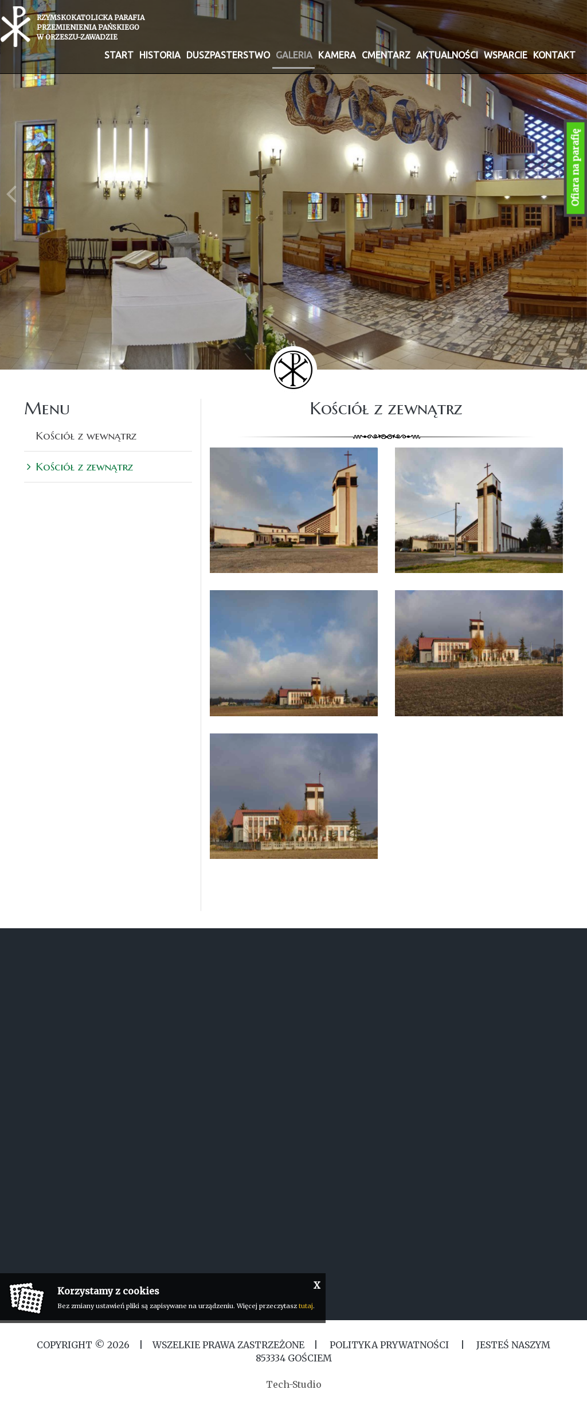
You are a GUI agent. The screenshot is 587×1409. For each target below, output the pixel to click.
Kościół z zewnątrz (84, 466)
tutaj (306, 1306)
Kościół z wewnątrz (86, 435)
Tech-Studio (294, 1384)
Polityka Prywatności (389, 1345)
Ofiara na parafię (575, 168)
